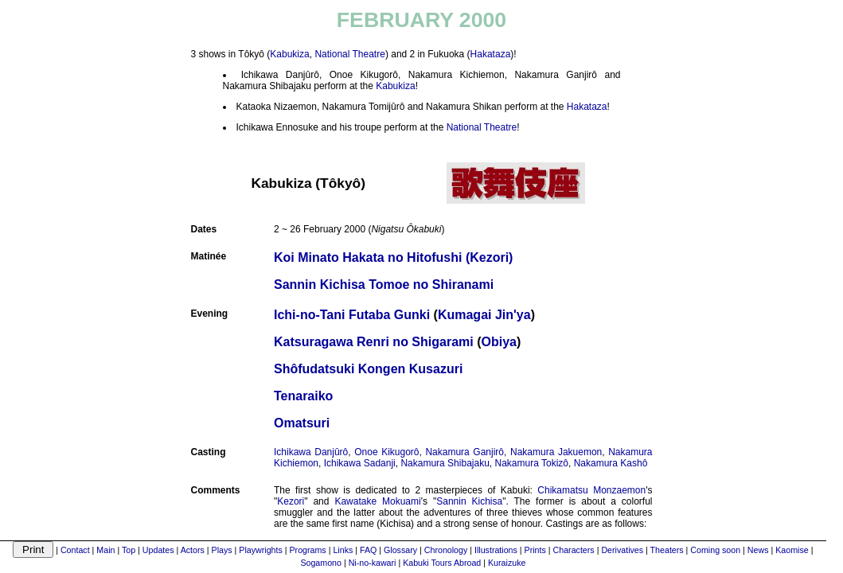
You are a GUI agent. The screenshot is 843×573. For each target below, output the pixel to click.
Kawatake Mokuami (377, 501)
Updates (158, 550)
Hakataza (490, 54)
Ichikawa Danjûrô (311, 452)
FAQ (368, 550)
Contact (75, 550)
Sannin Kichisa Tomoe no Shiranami (384, 284)
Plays (222, 550)
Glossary (400, 550)
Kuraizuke (506, 562)
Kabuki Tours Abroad (442, 562)
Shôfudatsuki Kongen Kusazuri (368, 369)
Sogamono (320, 562)
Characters (574, 550)
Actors (193, 550)
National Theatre (349, 54)
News (758, 550)
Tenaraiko (303, 396)
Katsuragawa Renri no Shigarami (374, 342)
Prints (535, 550)
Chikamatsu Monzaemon (591, 490)
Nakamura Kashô (611, 463)
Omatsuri (302, 423)
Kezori (290, 501)
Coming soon (715, 550)
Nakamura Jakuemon (556, 452)
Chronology (446, 550)
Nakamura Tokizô (531, 463)
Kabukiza (289, 54)
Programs (308, 550)
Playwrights (260, 550)
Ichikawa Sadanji (360, 463)
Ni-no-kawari (372, 562)
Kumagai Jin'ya (484, 315)
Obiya (499, 342)
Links (343, 550)
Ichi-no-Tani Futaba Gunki (352, 315)
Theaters (667, 550)
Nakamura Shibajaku (444, 463)
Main (105, 550)
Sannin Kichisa (469, 501)
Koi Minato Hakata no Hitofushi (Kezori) (393, 257)
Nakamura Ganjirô (464, 452)
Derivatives (622, 550)
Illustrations (495, 550)
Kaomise (791, 550)
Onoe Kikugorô (386, 452)
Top (128, 550)
